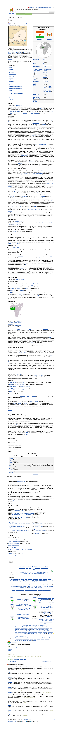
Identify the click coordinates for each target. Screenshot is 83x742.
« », (16, 539)
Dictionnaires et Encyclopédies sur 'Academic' (27, 9)
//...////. (17, 526)
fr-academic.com (11, 11)
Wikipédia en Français (20, 14)
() (28, 23)
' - (20, 549)
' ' (15, 323)
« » (38, 523)
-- (13, 586)
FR (52, 7)
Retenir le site (31, 7)
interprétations (28, 14)
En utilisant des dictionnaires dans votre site (43, 7)
